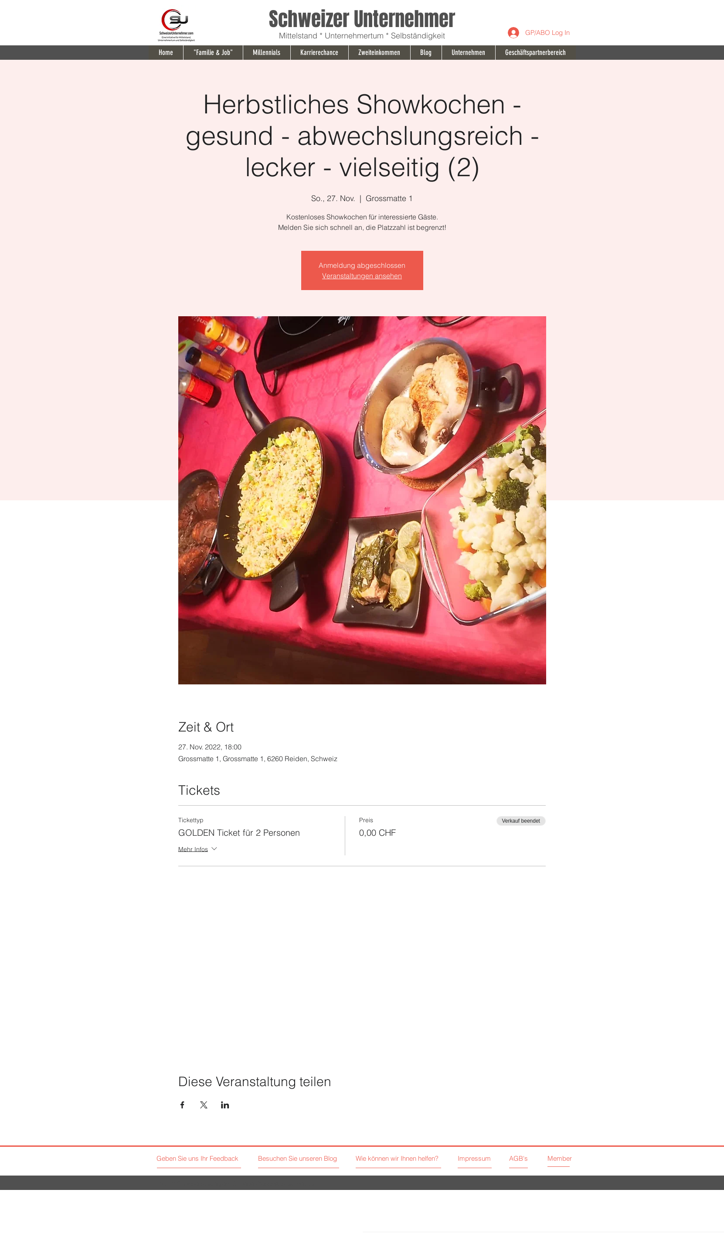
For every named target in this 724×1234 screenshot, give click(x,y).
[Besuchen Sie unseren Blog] (298, 1158)
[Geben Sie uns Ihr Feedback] (198, 1158)
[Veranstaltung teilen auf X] (204, 1104)
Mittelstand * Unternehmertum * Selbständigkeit (362, 36)
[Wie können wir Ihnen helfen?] (409, 1158)
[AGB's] (539, 1158)
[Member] (567, 1158)
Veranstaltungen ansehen (362, 275)
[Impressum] (475, 1158)
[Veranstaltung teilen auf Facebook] (182, 1104)
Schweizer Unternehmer (362, 19)
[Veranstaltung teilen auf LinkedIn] (225, 1104)
